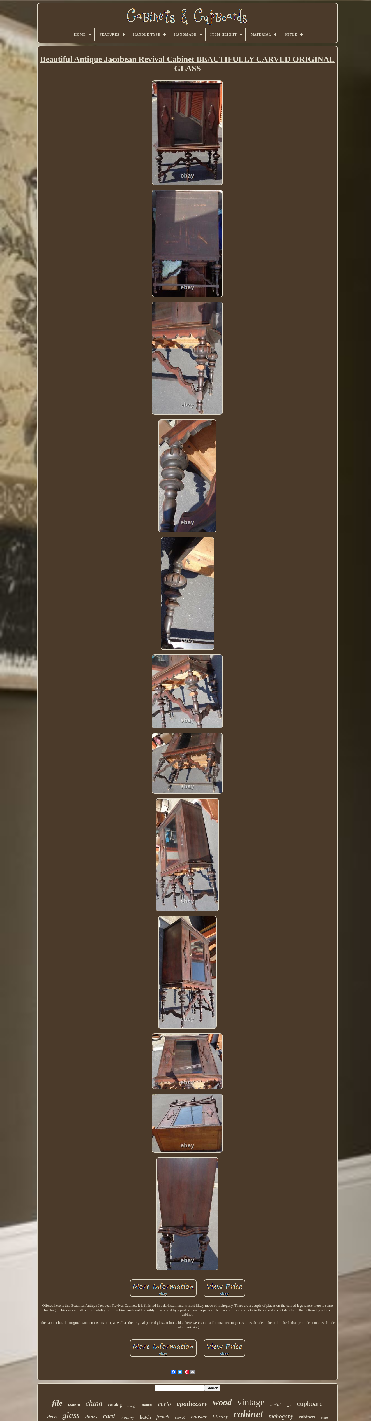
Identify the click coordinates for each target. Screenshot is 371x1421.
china (94, 1403)
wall (288, 1406)
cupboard (310, 1403)
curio (164, 1403)
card (109, 1416)
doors (91, 1417)
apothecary (192, 1403)
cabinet (248, 1414)
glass (71, 1415)
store (324, 1418)
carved (180, 1417)
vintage (250, 1402)
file (57, 1403)
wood (222, 1402)
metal (275, 1404)
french (162, 1417)
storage (131, 1406)
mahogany (281, 1416)
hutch (145, 1417)
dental (147, 1405)
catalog (115, 1405)
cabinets (307, 1417)
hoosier (199, 1417)
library (220, 1416)
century (127, 1417)
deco (52, 1417)
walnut (74, 1405)
